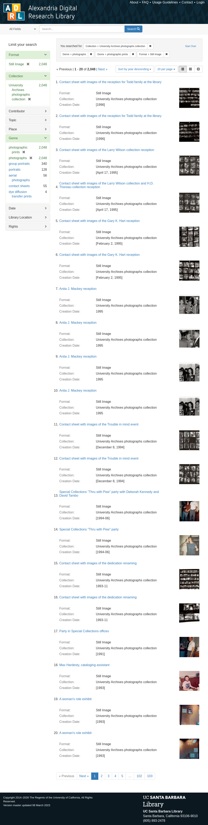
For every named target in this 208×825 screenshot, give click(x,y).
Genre (13, 138)
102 (139, 776)
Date (12, 208)
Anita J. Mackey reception (77, 288)
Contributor (17, 111)
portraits (15, 169)
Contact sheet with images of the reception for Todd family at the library (110, 82)
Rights (13, 226)
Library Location (20, 217)
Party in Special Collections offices (84, 631)
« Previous (66, 776)
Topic (12, 120)
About (134, 2)
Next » (102, 69)
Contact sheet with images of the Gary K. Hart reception (99, 221)
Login (201, 2)
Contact (187, 2)
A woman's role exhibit (75, 699)
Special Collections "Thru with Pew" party (89, 529)
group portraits (19, 163)
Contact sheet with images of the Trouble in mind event (99, 424)
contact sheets (19, 186)
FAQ (145, 2)
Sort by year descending (134, 69)
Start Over (190, 46)
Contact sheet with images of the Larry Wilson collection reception (106, 150)
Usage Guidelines (165, 2)
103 (150, 776)
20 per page (166, 69)
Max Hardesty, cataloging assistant (84, 665)
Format (14, 55)
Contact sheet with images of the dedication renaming (98, 563)
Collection (16, 76)
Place (13, 129)
